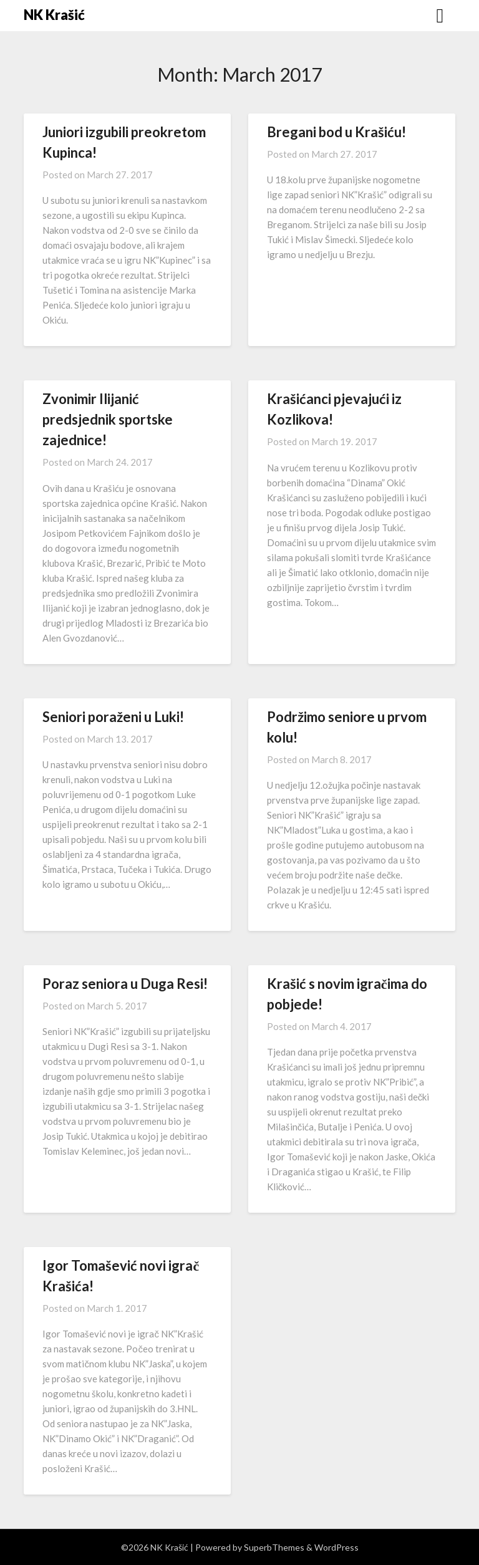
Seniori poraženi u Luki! (113, 716)
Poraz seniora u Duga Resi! (125, 983)
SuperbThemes (274, 1547)
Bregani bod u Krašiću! (336, 131)
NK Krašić (54, 14)
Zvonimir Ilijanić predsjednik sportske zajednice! (107, 419)
